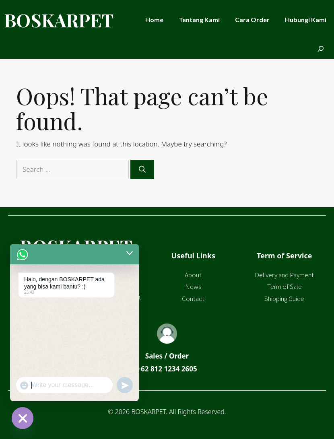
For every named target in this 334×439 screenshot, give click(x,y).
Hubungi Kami (305, 19)
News (193, 286)
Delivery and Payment (284, 274)
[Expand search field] (320, 49)
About (193, 274)
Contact (193, 298)
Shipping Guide (284, 298)
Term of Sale (284, 286)
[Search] (142, 169)
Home (154, 19)
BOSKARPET (58, 20)
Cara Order (252, 19)
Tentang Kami (199, 19)
